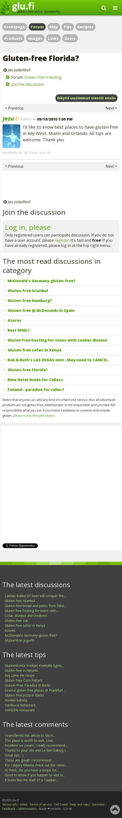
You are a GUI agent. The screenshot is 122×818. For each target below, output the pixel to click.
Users (70, 38)
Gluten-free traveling (42, 77)
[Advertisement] (61, 184)
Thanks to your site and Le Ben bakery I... (36, 750)
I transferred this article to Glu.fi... (30, 735)
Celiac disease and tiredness (26, 615)
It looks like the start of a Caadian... (31, 780)
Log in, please (28, 227)
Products (13, 38)
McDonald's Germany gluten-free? (31, 635)
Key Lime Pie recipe (20, 675)
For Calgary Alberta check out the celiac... (36, 765)
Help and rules (79, 804)
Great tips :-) (14, 755)
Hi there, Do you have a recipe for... (32, 770)
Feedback (8, 809)
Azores (10, 630)
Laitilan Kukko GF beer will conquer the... (35, 596)
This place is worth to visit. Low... (30, 740)
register (62, 240)
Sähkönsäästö (27, 809)
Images (35, 38)
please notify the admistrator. (34, 415)
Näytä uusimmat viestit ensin (86, 98)
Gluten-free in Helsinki (21, 670)
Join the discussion (27, 84)
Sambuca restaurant (20, 705)
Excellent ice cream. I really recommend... (36, 745)
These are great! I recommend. (28, 760)
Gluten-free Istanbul (20, 600)
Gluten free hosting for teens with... (31, 610)
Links (53, 38)
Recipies (85, 26)
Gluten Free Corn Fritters (23, 680)
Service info (10, 804)
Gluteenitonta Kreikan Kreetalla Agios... (34, 665)
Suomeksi (98, 804)
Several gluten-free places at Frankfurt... (35, 690)
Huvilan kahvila (16, 700)
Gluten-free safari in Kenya (25, 625)
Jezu (8, 118)
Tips (68, 26)
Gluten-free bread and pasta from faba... (35, 605)
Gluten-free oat (16, 620)
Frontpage (14, 26)
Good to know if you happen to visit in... (35, 775)
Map (53, 26)
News (23, 804)
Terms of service (41, 804)
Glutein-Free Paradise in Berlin (28, 685)
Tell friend (61, 804)
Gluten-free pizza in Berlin (24, 695)
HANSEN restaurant (20, 710)
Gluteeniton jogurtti (19, 640)
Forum (37, 26)
